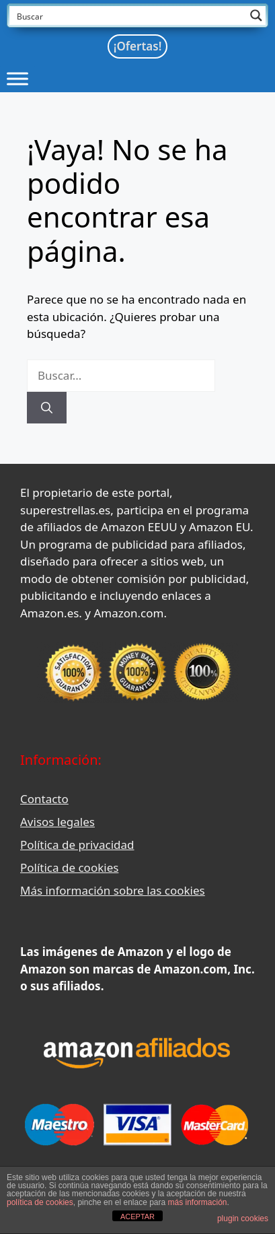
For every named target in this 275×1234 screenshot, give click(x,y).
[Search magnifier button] (256, 15)
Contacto (44, 799)
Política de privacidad (77, 844)
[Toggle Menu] (17, 78)
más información (197, 1202)
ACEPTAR (137, 1216)
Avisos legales (57, 821)
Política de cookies (69, 867)
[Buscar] (47, 408)
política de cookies (40, 1202)
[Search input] (129, 15)
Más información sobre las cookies (112, 890)
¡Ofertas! (138, 46)
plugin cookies (242, 1218)
